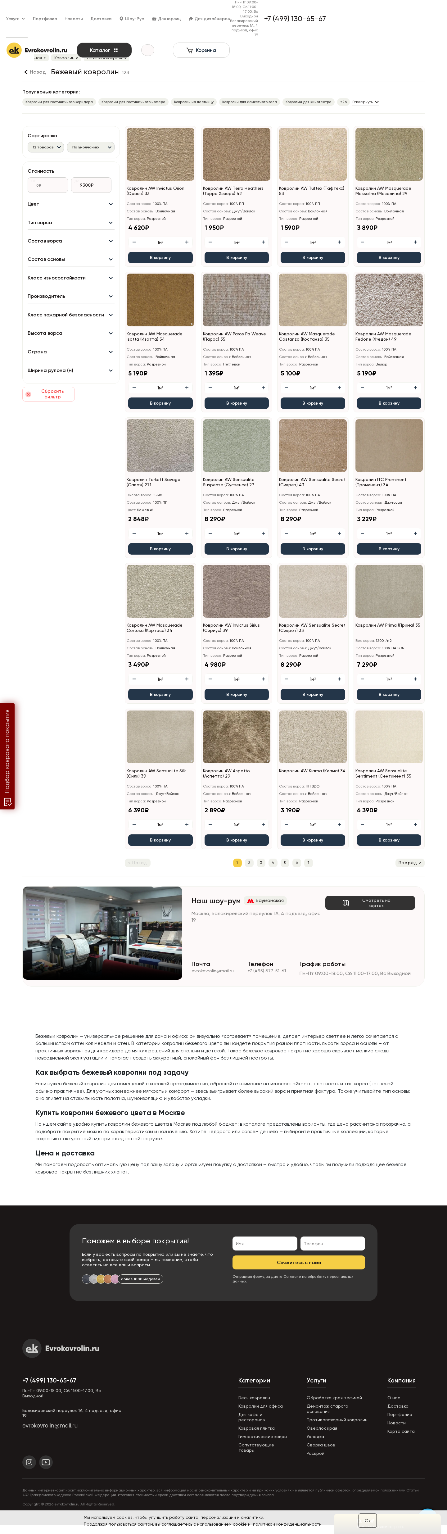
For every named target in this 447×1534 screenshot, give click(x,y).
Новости (90, 9)
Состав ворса (45, 247)
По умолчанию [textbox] (85, 147)
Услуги (316, 1389)
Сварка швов (321, 1453)
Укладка (315, 1445)
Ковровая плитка (256, 1436)
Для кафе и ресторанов (251, 1426)
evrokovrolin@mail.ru (214, 975)
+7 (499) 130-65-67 (49, 1389)
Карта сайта (401, 1439)
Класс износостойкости (57, 287)
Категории (254, 1389)
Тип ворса (40, 226)
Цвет (33, 206)
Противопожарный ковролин (337, 1428)
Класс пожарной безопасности (66, 327)
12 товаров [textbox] (43, 147)
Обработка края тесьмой (334, 1406)
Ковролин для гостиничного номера (133, 102)
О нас (393, 1406)
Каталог (120, 32)
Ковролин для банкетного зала (249, 102)
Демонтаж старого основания (327, 1417)
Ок (368, 1520)
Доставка (117, 9)
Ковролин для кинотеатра (309, 102)
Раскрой (315, 1461)
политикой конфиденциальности (287, 1524)
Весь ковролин (254, 1406)
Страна (37, 368)
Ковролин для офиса (260, 1414)
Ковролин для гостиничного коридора (59, 102)
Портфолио (61, 9)
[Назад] (34, 72)
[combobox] (46, 147)
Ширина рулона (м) (50, 388)
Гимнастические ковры (262, 1445)
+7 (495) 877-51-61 (271, 975)
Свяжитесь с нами (299, 1271)
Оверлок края (322, 1436)
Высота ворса (45, 348)
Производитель (46, 307)
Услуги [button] (32, 9)
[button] (420, 178)
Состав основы (46, 267)
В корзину (160, 257)
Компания (401, 1389)
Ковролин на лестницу (194, 102)
